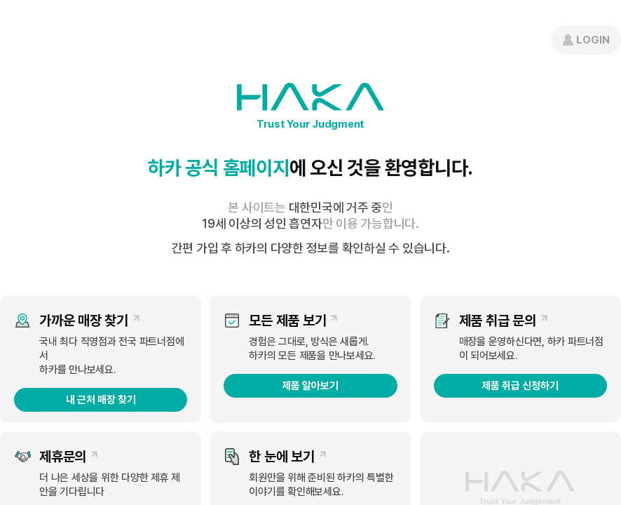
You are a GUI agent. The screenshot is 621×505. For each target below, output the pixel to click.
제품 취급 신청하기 (520, 385)
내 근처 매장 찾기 (101, 399)
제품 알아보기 (310, 385)
